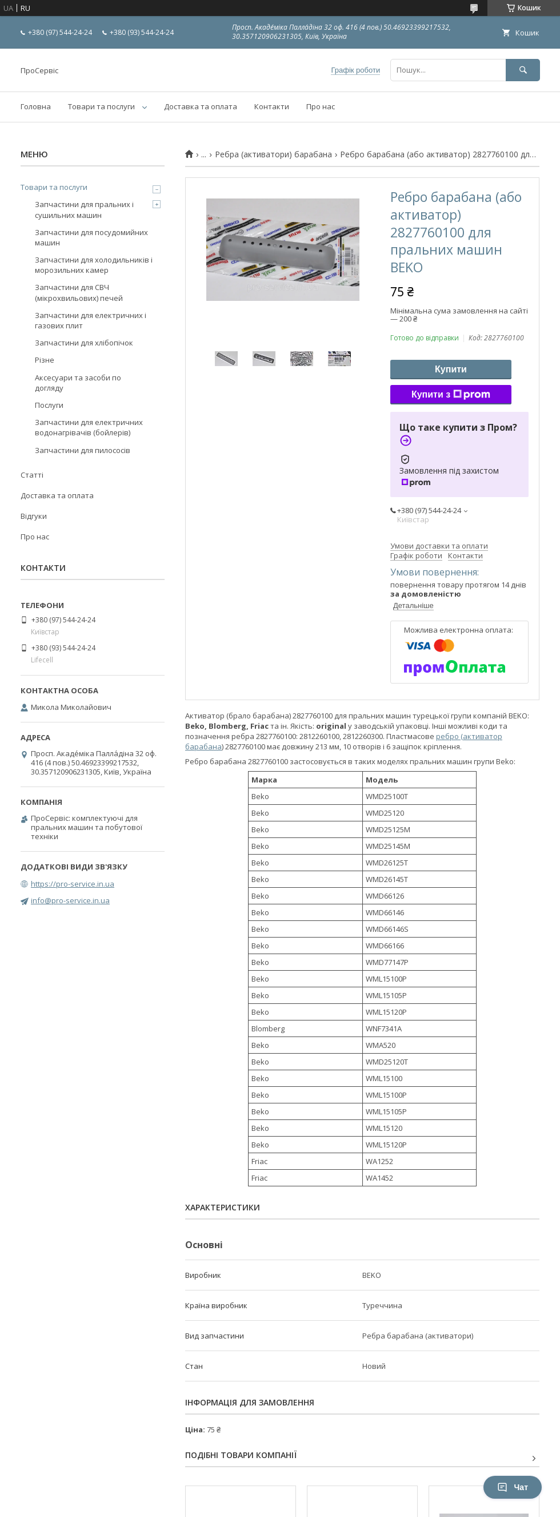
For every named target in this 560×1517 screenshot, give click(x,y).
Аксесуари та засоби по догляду (78, 382)
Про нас (320, 106)
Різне (44, 360)
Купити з (450, 395)
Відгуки (34, 516)
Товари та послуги (101, 106)
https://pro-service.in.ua (72, 883)
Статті (32, 475)
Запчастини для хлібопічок (84, 342)
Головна (36, 106)
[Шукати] (523, 70)
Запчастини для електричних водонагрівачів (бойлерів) (89, 427)
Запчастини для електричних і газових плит (90, 320)
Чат (512, 1487)
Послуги (49, 405)
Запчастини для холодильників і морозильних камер (94, 265)
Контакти (271, 106)
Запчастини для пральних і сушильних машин (84, 209)
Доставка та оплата (200, 106)
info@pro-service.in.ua (70, 900)
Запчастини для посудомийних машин (91, 237)
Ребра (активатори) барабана (273, 154)
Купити (451, 369)
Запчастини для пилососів (82, 450)
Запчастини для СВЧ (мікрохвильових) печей (79, 292)
